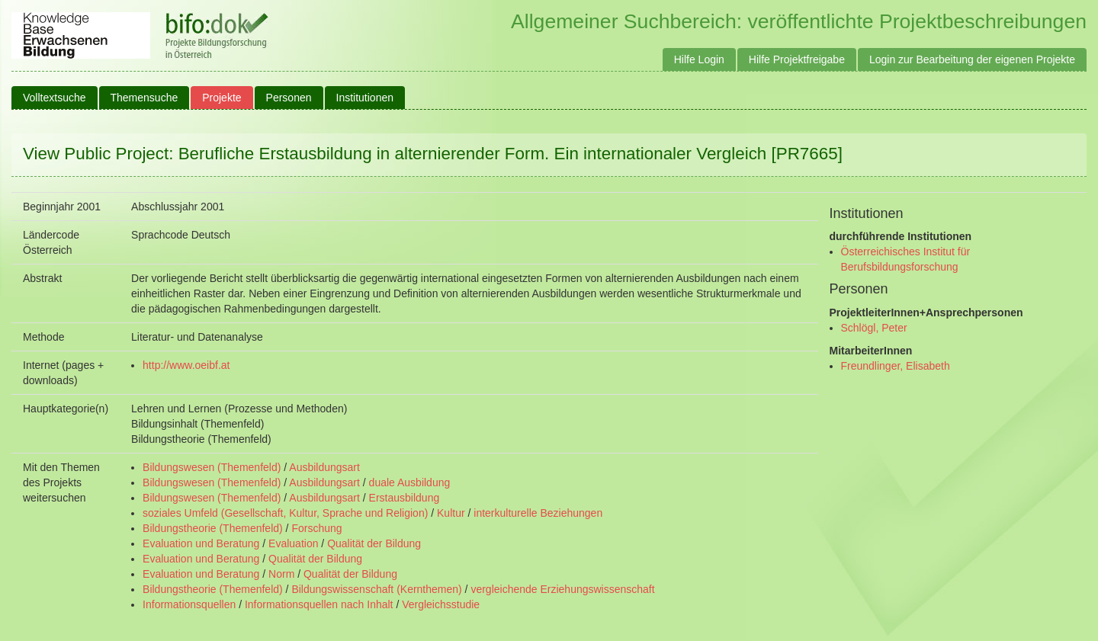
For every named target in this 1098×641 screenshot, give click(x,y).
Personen (289, 97)
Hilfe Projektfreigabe (797, 59)
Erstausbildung (404, 498)
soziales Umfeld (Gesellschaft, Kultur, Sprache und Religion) (285, 513)
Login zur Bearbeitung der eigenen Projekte (972, 59)
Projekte (221, 97)
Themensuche (144, 97)
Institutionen (365, 97)
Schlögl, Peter (874, 328)
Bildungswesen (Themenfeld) (212, 467)
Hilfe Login (699, 59)
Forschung (316, 528)
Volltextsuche (54, 97)
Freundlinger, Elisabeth (895, 366)
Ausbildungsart (324, 467)
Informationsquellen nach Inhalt (319, 604)
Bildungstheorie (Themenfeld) (213, 528)
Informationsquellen (189, 604)
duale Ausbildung (410, 482)
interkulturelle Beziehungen (538, 513)
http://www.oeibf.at (186, 365)
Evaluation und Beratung (201, 543)
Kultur (451, 513)
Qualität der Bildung (374, 543)
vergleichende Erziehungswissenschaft (562, 589)
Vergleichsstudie (441, 604)
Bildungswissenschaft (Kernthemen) (376, 589)
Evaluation (293, 543)
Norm (281, 574)
